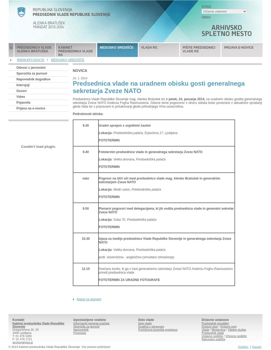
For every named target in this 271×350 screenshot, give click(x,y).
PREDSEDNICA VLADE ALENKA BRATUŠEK (34, 49)
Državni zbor (210, 326)
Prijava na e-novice (30, 108)
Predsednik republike (215, 323)
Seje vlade (145, 323)
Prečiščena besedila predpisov (158, 329)
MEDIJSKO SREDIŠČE (116, 47)
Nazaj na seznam (89, 299)
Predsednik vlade (213, 332)
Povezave (79, 332)
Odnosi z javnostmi (31, 68)
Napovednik (81, 329)
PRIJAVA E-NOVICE (239, 47)
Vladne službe (237, 329)
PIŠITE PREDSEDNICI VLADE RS (199, 49)
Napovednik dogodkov (33, 79)
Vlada (205, 329)
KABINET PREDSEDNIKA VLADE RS (75, 51)
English (206, 6)
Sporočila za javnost (31, 73)
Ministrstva (218, 329)
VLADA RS (149, 47)
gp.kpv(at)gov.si (22, 342)
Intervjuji (23, 85)
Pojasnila (23, 102)
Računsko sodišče (213, 339)
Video (20, 97)
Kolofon (243, 346)
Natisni (206, 16)
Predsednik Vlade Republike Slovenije (11, 50)
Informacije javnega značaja (91, 323)
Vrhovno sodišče (236, 336)
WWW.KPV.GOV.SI (30, 60)
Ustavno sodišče (212, 336)
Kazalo (256, 346)
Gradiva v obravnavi (151, 326)
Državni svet (228, 326)
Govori (21, 91)
